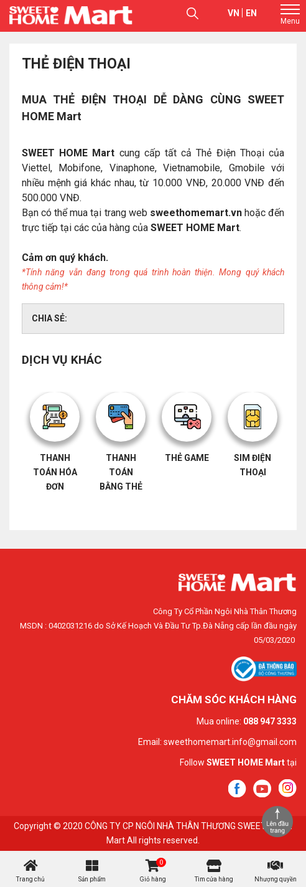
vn (233, 13)
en (251, 13)
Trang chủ (30, 879)
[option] (55, 447)
